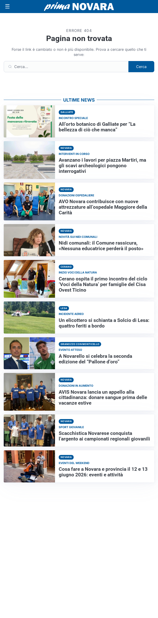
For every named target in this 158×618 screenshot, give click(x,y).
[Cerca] (66, 66)
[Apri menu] (7, 6)
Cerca (141, 66)
